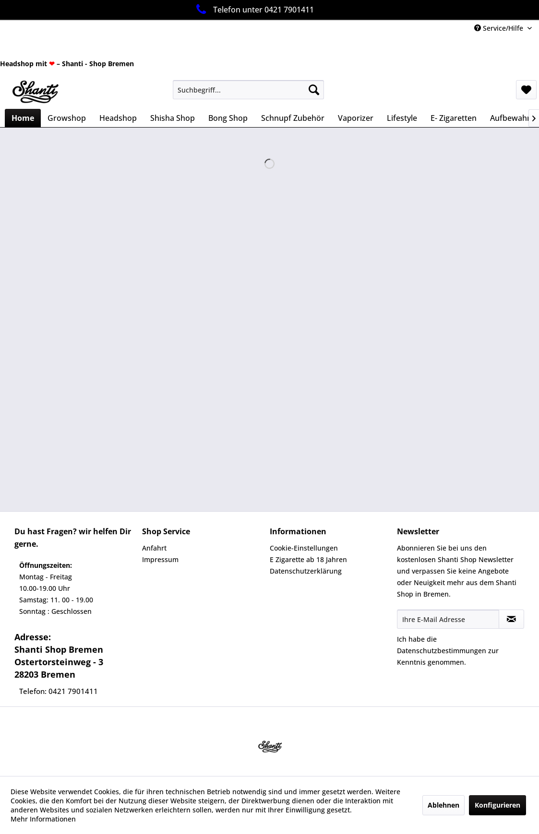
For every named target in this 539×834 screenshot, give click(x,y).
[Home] (23, 118)
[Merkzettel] (526, 89)
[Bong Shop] (228, 118)
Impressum (160, 559)
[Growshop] (67, 118)
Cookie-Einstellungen (304, 547)
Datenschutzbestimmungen (441, 650)
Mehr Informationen (43, 818)
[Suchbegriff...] (248, 89)
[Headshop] (118, 118)
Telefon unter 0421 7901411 (253, 9)
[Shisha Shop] (173, 118)
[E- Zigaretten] (453, 118)
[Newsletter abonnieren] (511, 619)
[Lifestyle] (402, 118)
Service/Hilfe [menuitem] (499, 28)
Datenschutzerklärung (306, 571)
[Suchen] (314, 89)
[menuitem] (248, 89)
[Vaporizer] (355, 118)
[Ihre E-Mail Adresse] (448, 619)
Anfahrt (154, 547)
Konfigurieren (497, 805)
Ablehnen (443, 805)
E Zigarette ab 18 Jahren (308, 559)
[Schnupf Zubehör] (292, 118)
